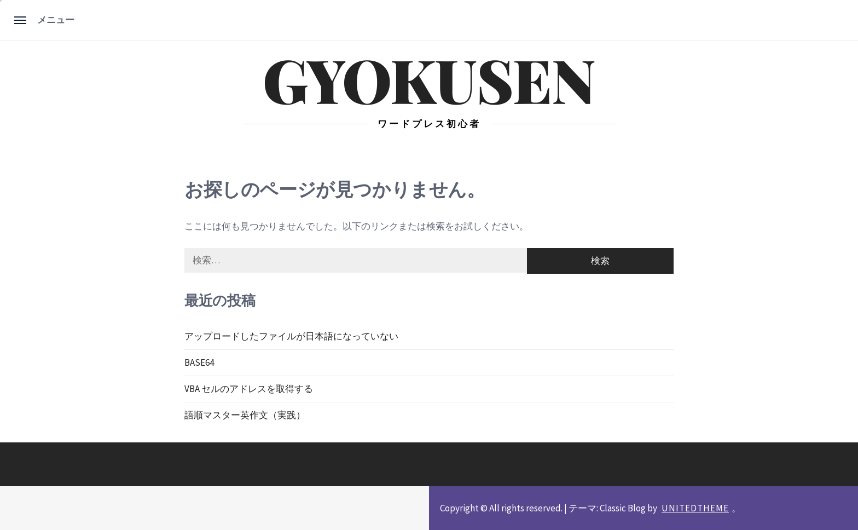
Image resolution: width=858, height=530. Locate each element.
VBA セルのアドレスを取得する (248, 389)
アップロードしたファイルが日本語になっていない (291, 336)
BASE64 (199, 362)
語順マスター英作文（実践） (244, 415)
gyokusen (429, 78)
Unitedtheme (695, 508)
